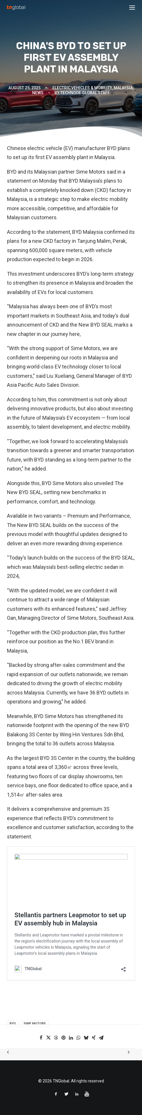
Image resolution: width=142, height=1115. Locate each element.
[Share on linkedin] (71, 1037)
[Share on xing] (93, 1037)
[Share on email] (101, 1037)
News (37, 92)
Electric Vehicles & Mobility (82, 88)
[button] (132, 7)
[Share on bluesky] (86, 1037)
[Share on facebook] (40, 1037)
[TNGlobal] (16, 7)
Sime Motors (35, 1023)
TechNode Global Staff (85, 92)
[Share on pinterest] (63, 1037)
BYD (111, 148)
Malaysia (123, 88)
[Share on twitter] (48, 1037)
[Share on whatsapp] (78, 1037)
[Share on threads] (55, 1037)
